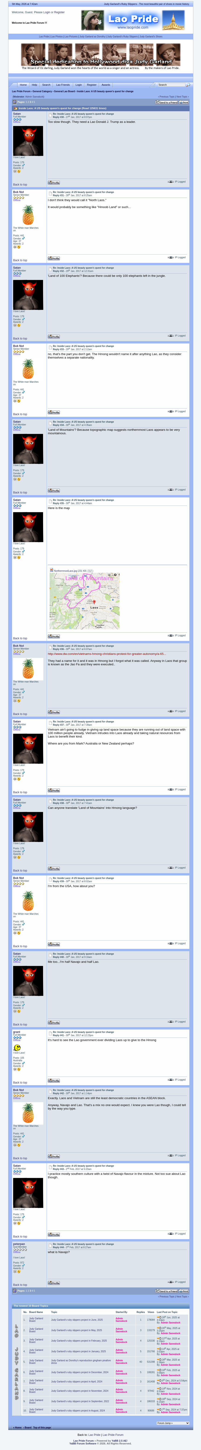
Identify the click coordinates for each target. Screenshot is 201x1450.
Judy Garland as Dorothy (92, 36)
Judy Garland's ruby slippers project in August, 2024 (78, 1410)
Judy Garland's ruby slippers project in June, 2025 (77, 1320)
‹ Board (27, 1427)
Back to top (20, 184)
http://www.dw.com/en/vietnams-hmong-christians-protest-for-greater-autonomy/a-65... (107, 654)
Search (46, 85)
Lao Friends (63, 85)
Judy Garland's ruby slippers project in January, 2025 (78, 1351)
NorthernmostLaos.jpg (63, 571)
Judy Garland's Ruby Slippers (122, 36)
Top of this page (42, 1427)
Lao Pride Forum (21, 91)
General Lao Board (64, 91)
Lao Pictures (71, 36)
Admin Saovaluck (34, 96)
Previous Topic (167, 96)
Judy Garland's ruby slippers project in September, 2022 (80, 1401)
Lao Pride (44, 36)
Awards (105, 85)
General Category (42, 91)
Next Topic (182, 96)
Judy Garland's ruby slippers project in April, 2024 (76, 1381)
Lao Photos (57, 36)
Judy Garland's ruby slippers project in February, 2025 (79, 1340)
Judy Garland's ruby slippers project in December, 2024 (79, 1372)
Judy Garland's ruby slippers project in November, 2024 (79, 1391)
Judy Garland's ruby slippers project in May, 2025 (76, 1330)
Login (46, 12)
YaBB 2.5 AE (119, 1440)
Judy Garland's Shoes (151, 36)
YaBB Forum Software (82, 1443)
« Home (17, 1427)
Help (35, 85)
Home (23, 85)
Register (59, 12)
